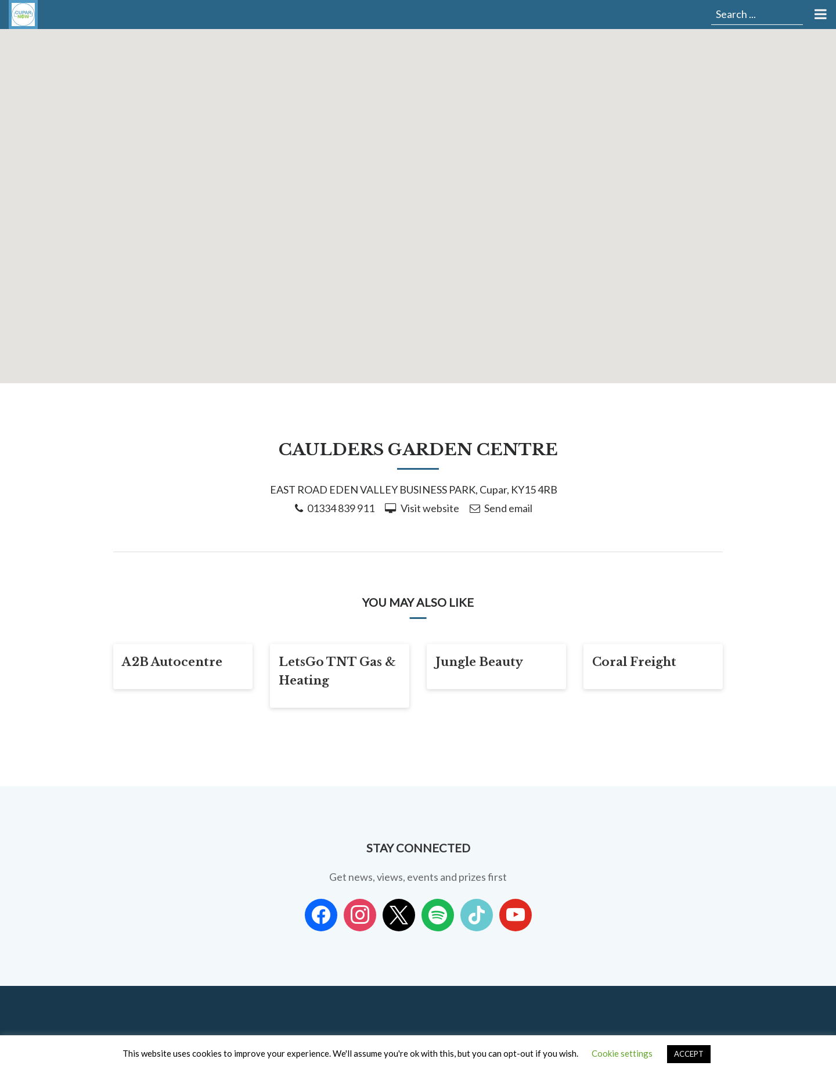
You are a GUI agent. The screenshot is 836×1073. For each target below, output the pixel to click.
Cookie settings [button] (622, 1053)
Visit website (430, 508)
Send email (508, 508)
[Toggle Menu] (819, 14)
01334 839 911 (340, 508)
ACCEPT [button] (689, 1053)
